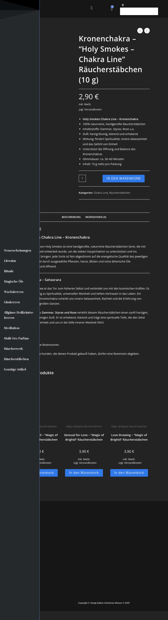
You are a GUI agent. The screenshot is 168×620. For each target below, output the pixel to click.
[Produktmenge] (82, 178)
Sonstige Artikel (15, 369)
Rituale (9, 271)
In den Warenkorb (124, 178)
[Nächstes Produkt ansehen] (147, 30)
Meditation (11, 328)
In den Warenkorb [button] (84, 472)
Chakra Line (101, 192)
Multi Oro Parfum (16, 338)
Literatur (10, 261)
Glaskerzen (12, 302)
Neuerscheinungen (17, 250)
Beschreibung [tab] (71, 217)
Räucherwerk (13, 349)
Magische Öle (13, 281)
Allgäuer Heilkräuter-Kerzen (19, 315)
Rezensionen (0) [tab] (95, 217)
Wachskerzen (13, 292)
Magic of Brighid (74, 426)
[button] (91, 8)
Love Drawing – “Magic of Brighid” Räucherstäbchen (129, 437)
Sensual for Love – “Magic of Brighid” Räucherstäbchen (84, 437)
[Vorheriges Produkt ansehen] (140, 30)
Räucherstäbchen (16, 359)
